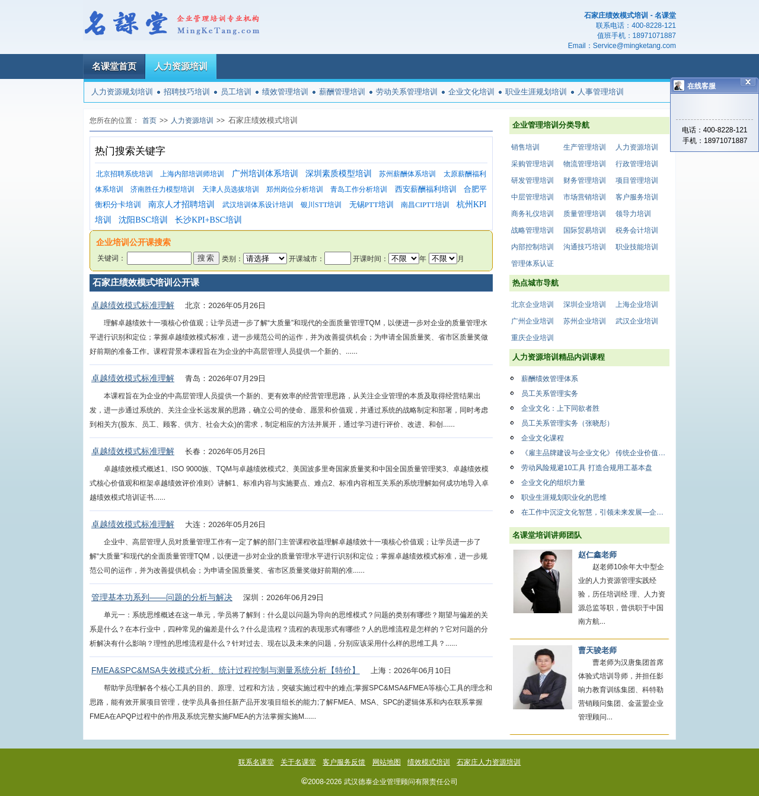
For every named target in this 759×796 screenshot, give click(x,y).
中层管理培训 (532, 197)
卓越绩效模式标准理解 (132, 305)
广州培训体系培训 (265, 173)
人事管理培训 (601, 91)
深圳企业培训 (584, 304)
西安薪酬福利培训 (426, 189)
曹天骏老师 (597, 650)
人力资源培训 (181, 66)
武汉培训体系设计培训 (258, 205)
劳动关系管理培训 (407, 91)
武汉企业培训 (637, 321)
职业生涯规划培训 (536, 91)
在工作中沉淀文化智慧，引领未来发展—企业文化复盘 (595, 512)
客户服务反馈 (344, 762)
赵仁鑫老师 (597, 554)
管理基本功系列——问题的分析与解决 (161, 597)
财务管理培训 (584, 180)
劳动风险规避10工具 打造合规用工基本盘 (586, 468)
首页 (149, 120)
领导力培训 (633, 214)
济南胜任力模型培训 (162, 189)
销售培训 (525, 147)
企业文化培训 (471, 91)
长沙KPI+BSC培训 (208, 219)
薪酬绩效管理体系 (549, 379)
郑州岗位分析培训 (294, 189)
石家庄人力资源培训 (489, 762)
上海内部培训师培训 (192, 174)
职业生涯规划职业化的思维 (564, 497)
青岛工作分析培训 (358, 189)
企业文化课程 (542, 438)
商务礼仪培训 (532, 214)
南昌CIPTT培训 (425, 205)
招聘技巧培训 (187, 91)
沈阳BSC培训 (143, 219)
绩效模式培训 (428, 762)
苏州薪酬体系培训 (407, 174)
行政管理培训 (637, 164)
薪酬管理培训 (342, 91)
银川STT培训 (321, 205)
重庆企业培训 (532, 338)
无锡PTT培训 (371, 204)
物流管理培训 (584, 164)
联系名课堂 (256, 762)
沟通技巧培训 (584, 247)
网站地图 (386, 762)
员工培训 (236, 91)
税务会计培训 (637, 230)
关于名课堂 (298, 762)
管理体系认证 (532, 263)
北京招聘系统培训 (124, 174)
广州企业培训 (532, 321)
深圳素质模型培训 (338, 173)
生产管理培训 (584, 147)
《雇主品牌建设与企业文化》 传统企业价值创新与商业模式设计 (595, 453)
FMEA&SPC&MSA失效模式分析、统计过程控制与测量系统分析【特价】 (225, 670)
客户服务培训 (637, 197)
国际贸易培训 (584, 230)
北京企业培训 (532, 304)
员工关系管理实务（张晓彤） (567, 423)
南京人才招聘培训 (181, 204)
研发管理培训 (532, 180)
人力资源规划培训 (122, 91)
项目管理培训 (637, 180)
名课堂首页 (114, 66)
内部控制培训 (532, 247)
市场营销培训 (584, 197)
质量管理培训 (584, 214)
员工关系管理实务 (549, 393)
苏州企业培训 (584, 321)
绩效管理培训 (285, 91)
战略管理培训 (532, 230)
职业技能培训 (637, 247)
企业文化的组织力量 (553, 482)
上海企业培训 (637, 304)
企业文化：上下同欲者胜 (560, 408)
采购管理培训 (532, 164)
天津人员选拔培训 (230, 189)
